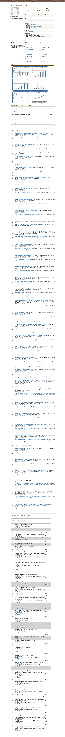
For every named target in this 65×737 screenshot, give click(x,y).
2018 (12, 645)
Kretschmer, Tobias (30, 47)
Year (13, 123)
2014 (12, 551)
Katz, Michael (43, 56)
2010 (12, 707)
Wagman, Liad (29, 45)
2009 (12, 544)
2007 (12, 584)
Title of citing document (19, 123)
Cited (39, 517)
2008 (12, 577)
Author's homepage (32, 31)
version (22, 530)
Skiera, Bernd (29, 59)
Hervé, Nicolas (29, 52)
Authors (14, 1)
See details (34, 24)
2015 (12, 532)
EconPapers (26, 31)
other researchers (33, 27)
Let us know (43, 36)
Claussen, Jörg (29, 61)
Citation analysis (20, 525)
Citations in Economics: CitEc (6, 1)
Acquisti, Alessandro (44, 47)
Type (27, 517)
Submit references (58, 1)
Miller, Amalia (43, 45)
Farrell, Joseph (43, 59)
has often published (39, 26)
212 (34, 28)
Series (17, 1)
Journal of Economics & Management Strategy (18, 111)
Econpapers (19, 135)
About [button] (63, 1)
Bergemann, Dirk (43, 52)
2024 (12, 614)
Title (16, 517)
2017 (12, 529)
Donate (48, 1)
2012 (12, 524)
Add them (32, 36)
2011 (12, 563)
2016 (12, 554)
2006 (12, 608)
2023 (12, 650)
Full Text (16, 525)
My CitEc (42, 1)
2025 (12, 658)
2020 (12, 679)
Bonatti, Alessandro (44, 54)
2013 (12, 541)
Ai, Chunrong (43, 61)
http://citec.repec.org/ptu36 (33, 34)
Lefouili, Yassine (29, 54)
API (45, 1)
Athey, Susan (43, 49)
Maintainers (52, 1)
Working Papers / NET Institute (16, 117)
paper (24, 135)
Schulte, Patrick (29, 49)
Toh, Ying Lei (29, 56)
